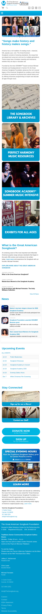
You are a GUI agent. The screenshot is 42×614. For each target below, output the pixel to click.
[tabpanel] (21, 27)
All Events (6, 353)
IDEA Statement (7, 602)
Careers (4, 597)
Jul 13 (5, 357)
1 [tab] (17, 37)
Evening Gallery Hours (17, 372)
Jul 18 (5, 365)
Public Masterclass (16, 357)
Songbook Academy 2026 (18, 368)
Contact (4, 600)
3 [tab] (22, 37)
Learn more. (28, 503)
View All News (34, 294)
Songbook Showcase (17, 361)
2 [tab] (20, 37)
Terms (3, 608)
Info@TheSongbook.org (9, 516)
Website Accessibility (9, 611)
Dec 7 (4, 376)
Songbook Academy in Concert (20, 365)
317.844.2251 (6, 514)
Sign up (21, 440)
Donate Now (21, 432)
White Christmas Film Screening (20, 376)
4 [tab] (25, 37)
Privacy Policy (6, 605)
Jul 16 (5, 361)
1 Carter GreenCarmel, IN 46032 (7, 581)
